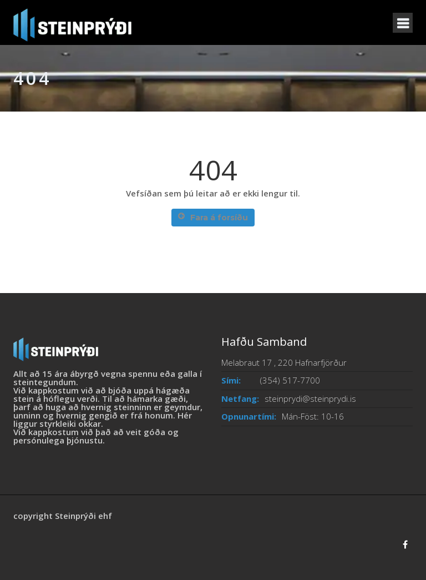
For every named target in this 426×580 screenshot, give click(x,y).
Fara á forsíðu (213, 217)
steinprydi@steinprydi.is (310, 398)
